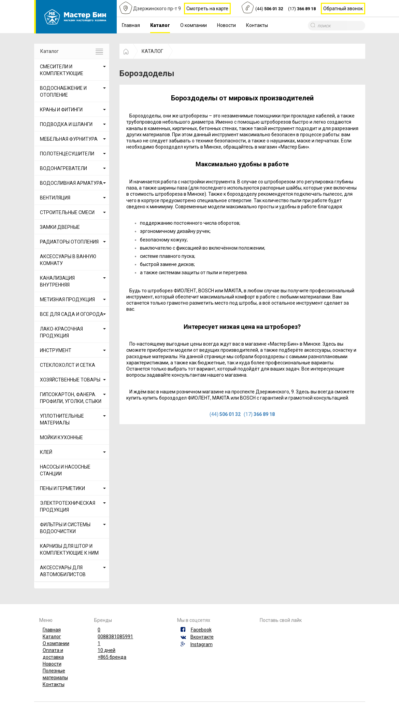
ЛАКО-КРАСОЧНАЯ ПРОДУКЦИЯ (61, 332)
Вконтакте (202, 637)
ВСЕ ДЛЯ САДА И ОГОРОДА (71, 314)
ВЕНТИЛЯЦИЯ (55, 197)
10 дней (106, 650)
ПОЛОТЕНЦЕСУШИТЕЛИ (67, 153)
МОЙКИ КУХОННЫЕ (61, 437)
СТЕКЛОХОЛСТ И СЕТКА (67, 365)
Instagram (201, 644)
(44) (269, 9)
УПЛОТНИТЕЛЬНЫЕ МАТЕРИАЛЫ (62, 419)
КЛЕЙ (46, 452)
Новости (226, 25)
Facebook (201, 629)
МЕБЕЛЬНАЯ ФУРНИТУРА (69, 139)
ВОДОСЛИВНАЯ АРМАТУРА (71, 183)
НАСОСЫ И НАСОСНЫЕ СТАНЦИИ (65, 470)
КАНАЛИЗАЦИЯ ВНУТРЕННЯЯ (57, 281)
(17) (302, 9)
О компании (193, 25)
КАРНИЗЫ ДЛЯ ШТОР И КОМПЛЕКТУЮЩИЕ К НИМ (69, 549)
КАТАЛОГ (152, 51)
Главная (131, 25)
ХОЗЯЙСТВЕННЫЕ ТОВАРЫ (70, 379)
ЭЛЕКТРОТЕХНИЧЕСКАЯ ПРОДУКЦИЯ (67, 506)
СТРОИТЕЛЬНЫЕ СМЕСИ (67, 212)
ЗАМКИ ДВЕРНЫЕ (60, 227)
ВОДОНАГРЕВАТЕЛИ (63, 168)
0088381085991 (115, 636)
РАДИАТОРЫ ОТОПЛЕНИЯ (69, 242)
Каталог (160, 25)
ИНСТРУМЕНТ (55, 350)
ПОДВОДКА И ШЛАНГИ (66, 124)
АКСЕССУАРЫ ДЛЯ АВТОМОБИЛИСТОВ (63, 571)
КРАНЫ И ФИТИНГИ (61, 109)
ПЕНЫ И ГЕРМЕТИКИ (62, 488)
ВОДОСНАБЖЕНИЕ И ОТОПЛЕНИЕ (63, 91)
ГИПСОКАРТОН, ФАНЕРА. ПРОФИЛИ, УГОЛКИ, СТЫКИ (70, 398)
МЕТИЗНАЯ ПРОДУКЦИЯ (67, 299)
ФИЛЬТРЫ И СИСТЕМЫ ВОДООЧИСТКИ (65, 528)
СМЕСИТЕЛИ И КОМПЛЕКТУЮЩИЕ (61, 70)
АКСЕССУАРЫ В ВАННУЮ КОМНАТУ (68, 260)
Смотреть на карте (207, 8)
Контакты (257, 25)
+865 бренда (112, 657)
